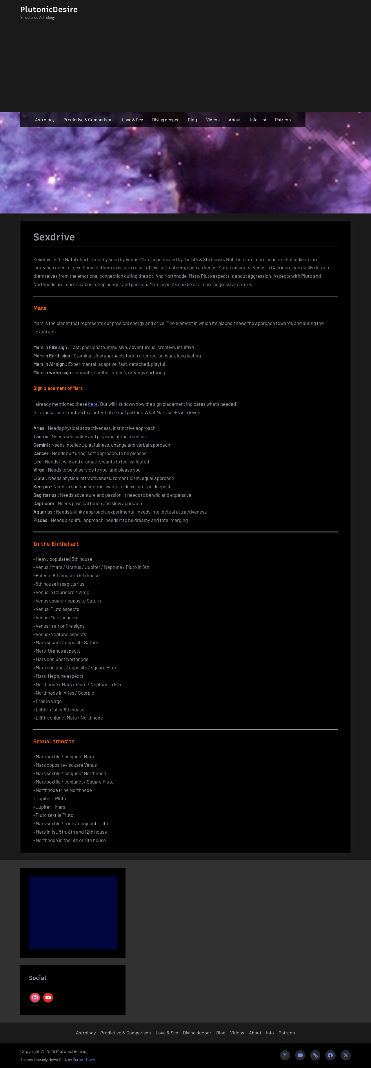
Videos (213, 119)
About (235, 119)
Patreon (283, 119)
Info (254, 119)
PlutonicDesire (49, 9)
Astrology (44, 119)
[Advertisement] (185, 68)
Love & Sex (132, 119)
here (93, 404)
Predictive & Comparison (87, 119)
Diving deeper (165, 119)
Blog (192, 119)
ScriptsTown (84, 1059)
